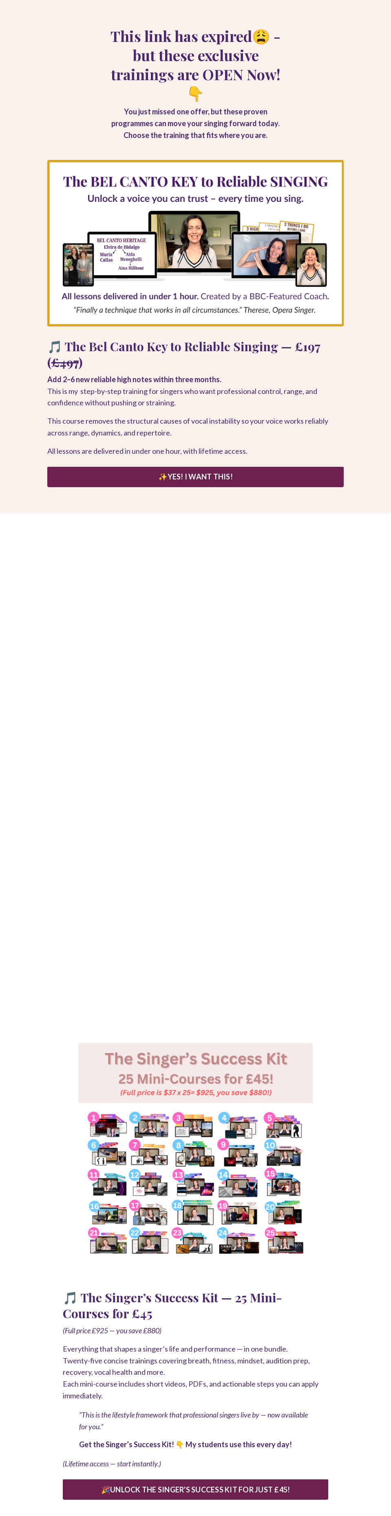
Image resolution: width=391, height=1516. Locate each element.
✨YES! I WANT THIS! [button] (195, 476)
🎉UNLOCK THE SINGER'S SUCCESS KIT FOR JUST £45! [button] (195, 1489)
